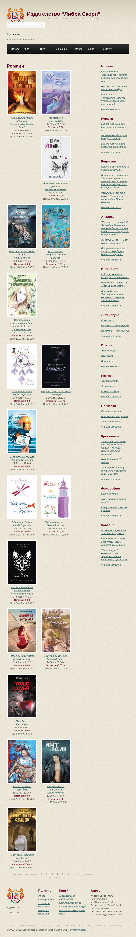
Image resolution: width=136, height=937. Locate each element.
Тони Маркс (55, 394)
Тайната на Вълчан (22, 522)
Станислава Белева (22, 593)
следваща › (89, 874)
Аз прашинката (109, 381)
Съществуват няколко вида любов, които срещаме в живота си (113, 541)
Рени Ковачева (55, 121)
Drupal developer (78, 929)
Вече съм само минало (22, 457)
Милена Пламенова (55, 189)
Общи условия (46, 899)
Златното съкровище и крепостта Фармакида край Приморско (114, 470)
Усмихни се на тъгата (22, 656)
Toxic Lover (22, 721)
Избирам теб (55, 117)
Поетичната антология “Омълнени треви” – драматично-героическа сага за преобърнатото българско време (114, 181)
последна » (54, 877)
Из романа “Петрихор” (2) (115, 330)
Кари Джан (22, 724)
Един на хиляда (109, 493)
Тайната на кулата (55, 522)
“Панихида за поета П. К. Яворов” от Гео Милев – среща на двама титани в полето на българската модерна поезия (115, 228)
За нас (91, 49)
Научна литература (70, 902)
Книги (28, 49)
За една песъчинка (111, 421)
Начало (15, 49)
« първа (17, 874)
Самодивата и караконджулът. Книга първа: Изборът (22, 323)
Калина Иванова (55, 659)
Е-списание (61, 49)
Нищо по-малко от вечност (56, 391)
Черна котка (108, 386)
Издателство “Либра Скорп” (64, 14)
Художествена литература (21, 925)
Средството (108, 320)
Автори (78, 49)
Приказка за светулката (114, 416)
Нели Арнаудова (22, 659)
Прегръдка (107, 356)
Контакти (107, 49)
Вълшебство (108, 361)
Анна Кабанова (22, 257)
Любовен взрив (109, 350)
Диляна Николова (22, 329)
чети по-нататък (111, 109)
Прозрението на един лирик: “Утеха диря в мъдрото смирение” (113, 251)
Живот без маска (22, 786)
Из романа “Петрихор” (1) (115, 325)
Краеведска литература (72, 906)
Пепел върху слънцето (22, 855)
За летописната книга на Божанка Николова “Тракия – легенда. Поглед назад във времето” (113, 447)
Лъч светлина (55, 251)
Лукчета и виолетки (56, 656)
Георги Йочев (22, 789)
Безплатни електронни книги (110, 925)
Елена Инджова (55, 792)
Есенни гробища (110, 391)
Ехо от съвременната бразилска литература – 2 (114, 127)
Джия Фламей (22, 858)
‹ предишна (31, 874)
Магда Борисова (22, 394)
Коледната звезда (111, 411)
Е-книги (43, 49)
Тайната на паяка (22, 391)
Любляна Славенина (22, 460)
